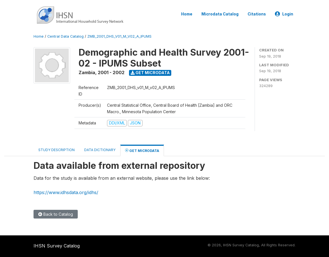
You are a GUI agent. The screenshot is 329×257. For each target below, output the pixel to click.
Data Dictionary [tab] (99, 150)
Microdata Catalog (220, 14)
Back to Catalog (55, 214)
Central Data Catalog (65, 36)
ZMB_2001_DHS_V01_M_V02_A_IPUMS (119, 36)
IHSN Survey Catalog (57, 246)
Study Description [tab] (56, 150)
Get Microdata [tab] (142, 150)
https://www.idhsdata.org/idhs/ (66, 192)
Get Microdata (150, 72)
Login (284, 14)
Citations (257, 14)
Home (186, 14)
